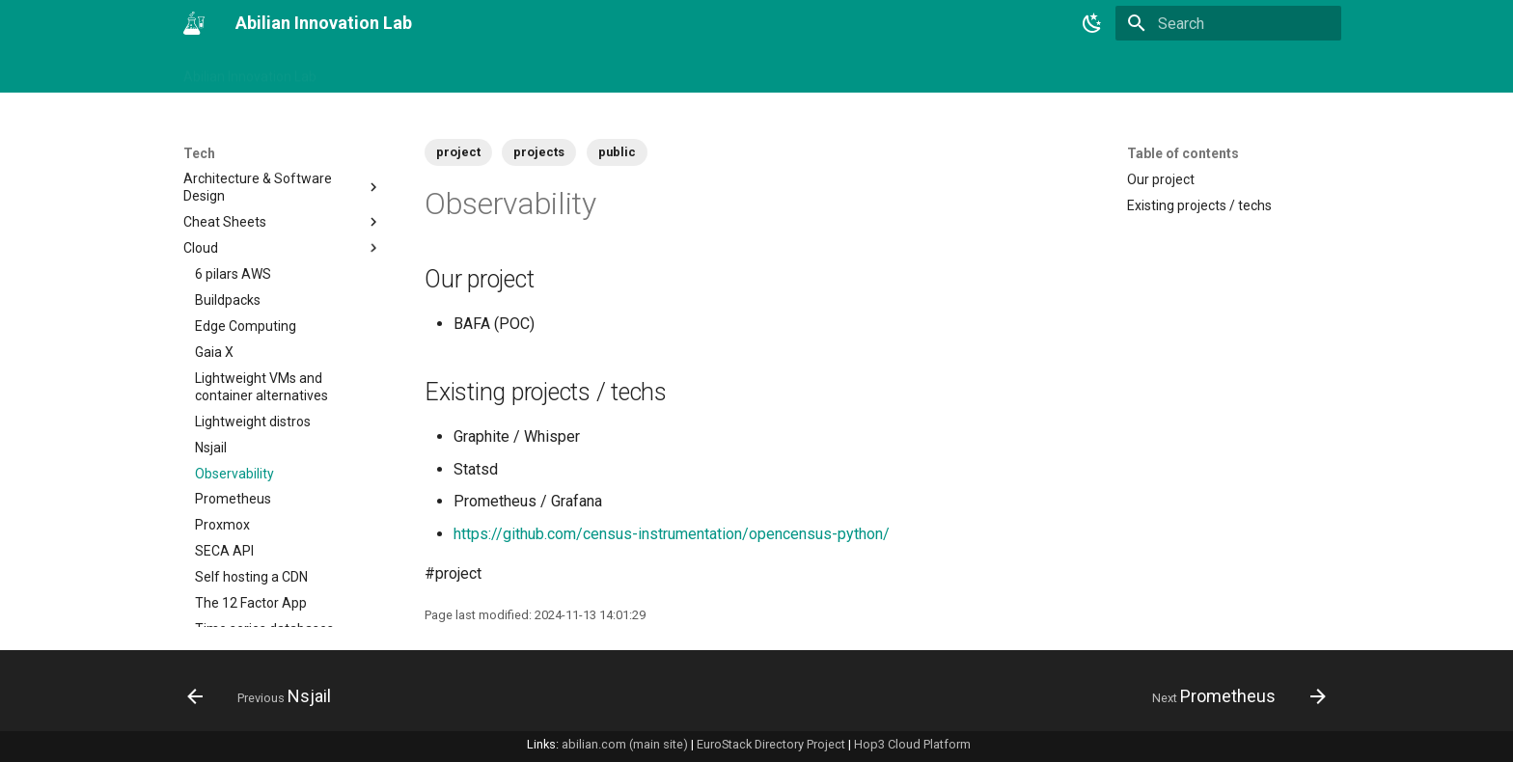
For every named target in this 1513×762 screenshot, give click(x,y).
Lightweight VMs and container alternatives (261, 307)
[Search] (1228, 23)
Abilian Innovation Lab (249, 70)
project (458, 152)
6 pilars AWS (233, 195)
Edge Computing (245, 247)
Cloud (282, 168)
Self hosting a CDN (251, 497)
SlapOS (288, 576)
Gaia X (214, 273)
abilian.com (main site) (625, 744)
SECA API (224, 471)
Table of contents (1183, 153)
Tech (658, 70)
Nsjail (211, 368)
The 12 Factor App (251, 523)
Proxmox (222, 445)
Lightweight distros (253, 342)
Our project (1161, 179)
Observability (234, 394)
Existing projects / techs (1199, 205)
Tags (447, 70)
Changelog (374, 70)
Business (514, 70)
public (617, 152)
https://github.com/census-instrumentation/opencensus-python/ (672, 534)
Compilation (282, 602)
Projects (592, 70)
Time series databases (264, 550)
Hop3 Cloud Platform (912, 744)
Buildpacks (228, 221)
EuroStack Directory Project (771, 744)
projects (538, 152)
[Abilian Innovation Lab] (194, 23)
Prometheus (233, 419)
